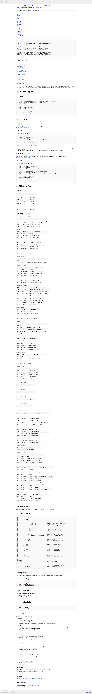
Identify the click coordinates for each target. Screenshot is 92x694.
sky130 (38, 6)
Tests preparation (21, 74)
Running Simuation (23, 76)
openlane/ (20, 22)
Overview (20, 63)
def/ (18, 14)
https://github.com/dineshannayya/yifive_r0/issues (32, 678)
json (90, 692)
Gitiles (7, 692)
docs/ (19, 15)
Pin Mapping (20, 70)
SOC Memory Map (21, 69)
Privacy (10, 692)
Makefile (19, 34)
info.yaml (19, 31)
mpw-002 (43, 6)
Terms (14, 692)
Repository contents (22, 71)
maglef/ (19, 21)
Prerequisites (20, 72)
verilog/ (19, 26)
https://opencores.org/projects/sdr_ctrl (23, 157)
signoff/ (19, 24)
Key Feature (20, 66)
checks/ (19, 12)
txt (87, 692)
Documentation (21, 79)
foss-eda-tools (20, 6)
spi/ (18, 25)
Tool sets (20, 78)
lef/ (18, 18)
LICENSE (19, 32)
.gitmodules (20, 29)
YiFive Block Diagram (22, 65)
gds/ (19, 17)
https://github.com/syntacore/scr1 (23, 127)
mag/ (19, 19)
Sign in (89, 1)
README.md (20, 35)
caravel (19, 28)
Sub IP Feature (21, 67)
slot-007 (49, 6)
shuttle (34, 6)
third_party (28, 6)
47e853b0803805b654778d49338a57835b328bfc (28, 7)
